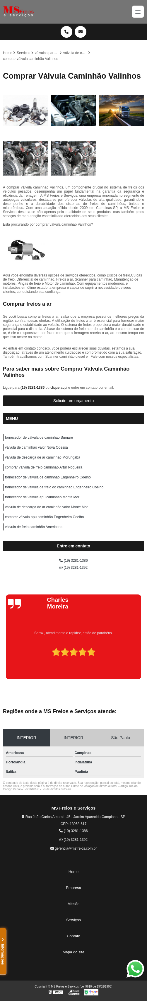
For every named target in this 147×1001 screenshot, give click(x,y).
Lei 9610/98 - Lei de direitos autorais (47, 789)
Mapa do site (73, 952)
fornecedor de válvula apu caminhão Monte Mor (42, 497)
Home (74, 871)
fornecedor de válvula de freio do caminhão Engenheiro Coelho (54, 487)
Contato (73, 936)
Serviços (73, 920)
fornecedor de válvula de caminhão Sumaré (39, 437)
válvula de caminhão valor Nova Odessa (36, 447)
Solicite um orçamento (73, 400)
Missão (73, 904)
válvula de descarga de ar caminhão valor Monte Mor (46, 507)
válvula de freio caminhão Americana (33, 527)
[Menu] (138, 11)
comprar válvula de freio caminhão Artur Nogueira (43, 467)
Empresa (73, 888)
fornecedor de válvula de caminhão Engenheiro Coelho (48, 477)
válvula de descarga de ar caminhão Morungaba (42, 457)
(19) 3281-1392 (73, 568)
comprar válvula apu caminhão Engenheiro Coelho (44, 517)
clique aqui (58, 387)
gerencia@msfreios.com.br (73, 848)
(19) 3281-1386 (32, 387)
